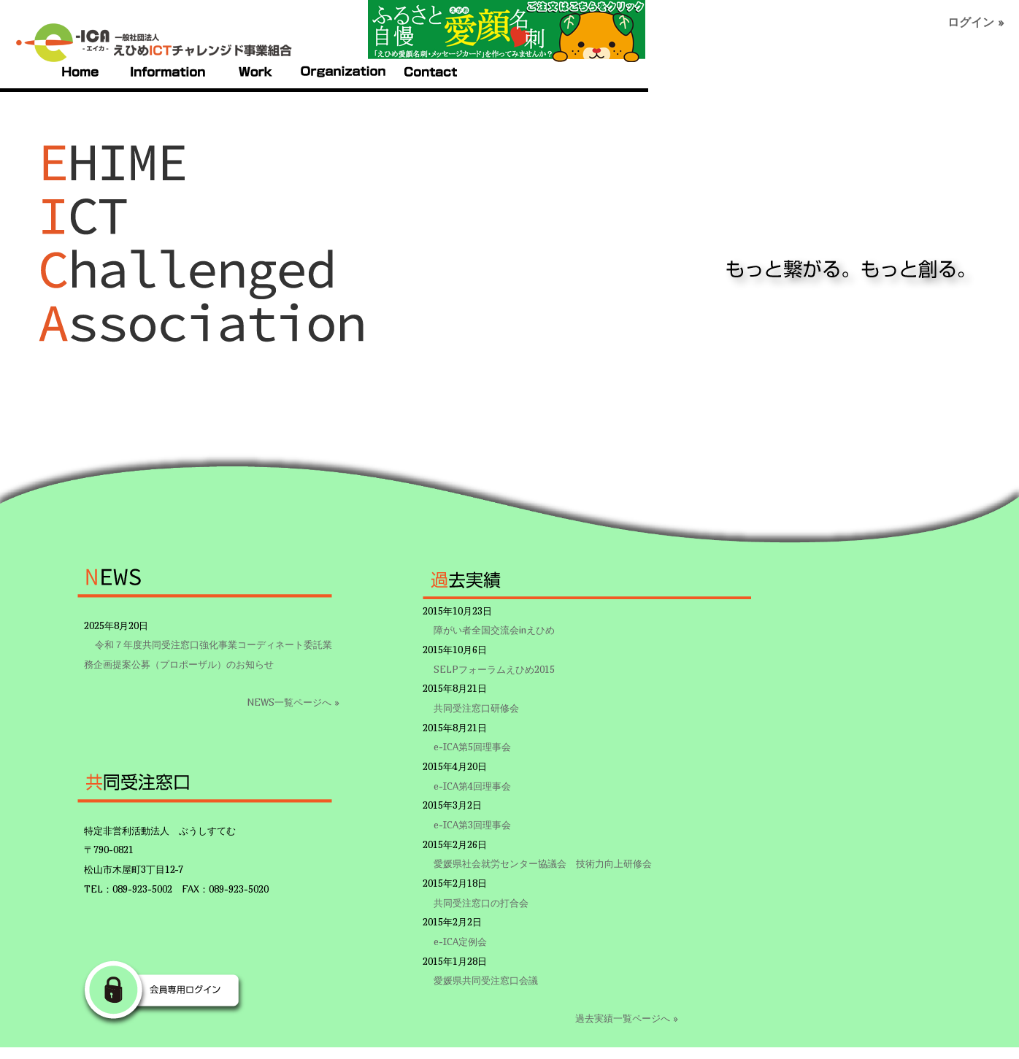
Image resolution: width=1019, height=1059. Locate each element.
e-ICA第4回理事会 (472, 786)
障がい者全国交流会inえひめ (494, 630)
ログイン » (975, 22)
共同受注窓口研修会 (476, 708)
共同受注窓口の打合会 (481, 903)
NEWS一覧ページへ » (293, 702)
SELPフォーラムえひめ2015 (494, 669)
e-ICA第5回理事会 (472, 746)
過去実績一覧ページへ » (626, 1018)
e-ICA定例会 (460, 941)
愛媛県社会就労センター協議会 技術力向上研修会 (543, 863)
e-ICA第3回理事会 (472, 825)
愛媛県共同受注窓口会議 (486, 980)
